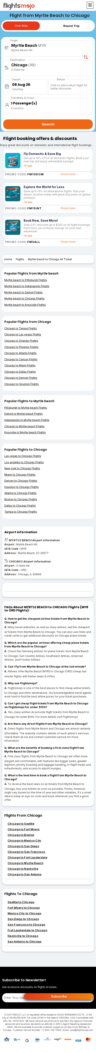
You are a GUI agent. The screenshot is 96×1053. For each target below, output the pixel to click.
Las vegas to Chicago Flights (22, 456)
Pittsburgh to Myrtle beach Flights (25, 407)
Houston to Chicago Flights (21, 487)
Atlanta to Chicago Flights (20, 493)
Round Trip (71, 26)
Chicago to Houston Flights (21, 384)
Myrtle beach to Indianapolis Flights (26, 286)
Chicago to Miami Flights (20, 365)
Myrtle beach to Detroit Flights (23, 292)
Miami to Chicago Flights (20, 474)
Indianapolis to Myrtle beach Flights (26, 420)
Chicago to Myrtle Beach (25, 863)
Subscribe (59, 996)
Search (48, 124)
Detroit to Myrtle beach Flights (23, 413)
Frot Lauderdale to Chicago (27, 930)
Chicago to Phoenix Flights (21, 347)
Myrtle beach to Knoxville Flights (25, 304)
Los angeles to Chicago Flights (24, 462)
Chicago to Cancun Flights (20, 359)
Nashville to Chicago (23, 936)
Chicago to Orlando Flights (21, 340)
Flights (20, 259)
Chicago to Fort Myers (24, 829)
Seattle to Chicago (21, 902)
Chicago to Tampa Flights (20, 328)
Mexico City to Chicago (24, 913)
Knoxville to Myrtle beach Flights (25, 432)
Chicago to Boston (21, 835)
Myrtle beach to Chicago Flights (24, 298)
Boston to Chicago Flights (20, 499)
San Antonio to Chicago (25, 941)
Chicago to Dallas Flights (20, 371)
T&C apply (28, 166)
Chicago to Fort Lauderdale (27, 857)
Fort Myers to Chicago (24, 907)
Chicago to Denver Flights (20, 377)
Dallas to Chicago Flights (20, 505)
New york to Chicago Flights (22, 468)
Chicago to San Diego (23, 846)
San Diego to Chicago (23, 919)
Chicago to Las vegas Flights (22, 334)
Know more (68, 174)
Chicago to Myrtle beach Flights (24, 426)
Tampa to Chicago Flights (20, 511)
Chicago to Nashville (23, 868)
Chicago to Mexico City (24, 840)
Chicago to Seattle (21, 823)
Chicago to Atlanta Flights (20, 353)
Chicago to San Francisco (26, 851)
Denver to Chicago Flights (20, 480)
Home (8, 259)
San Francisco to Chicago (26, 924)
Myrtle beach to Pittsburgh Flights (25, 280)
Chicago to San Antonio (25, 874)
